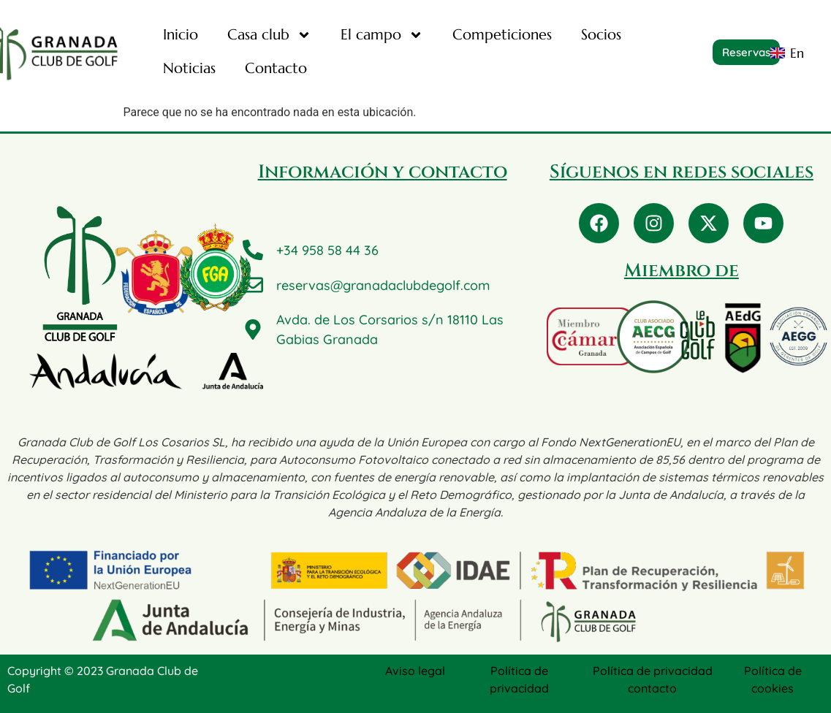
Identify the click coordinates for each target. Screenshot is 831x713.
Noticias (189, 68)
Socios (601, 35)
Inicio (180, 35)
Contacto (276, 68)
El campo (382, 35)
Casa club (269, 35)
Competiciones (502, 35)
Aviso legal (415, 670)
